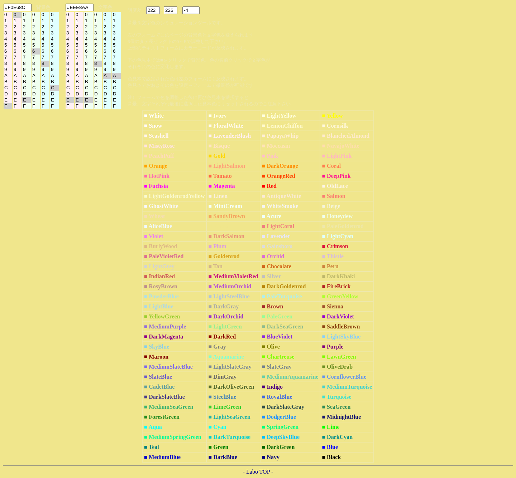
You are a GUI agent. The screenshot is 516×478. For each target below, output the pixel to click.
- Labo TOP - (258, 472)
